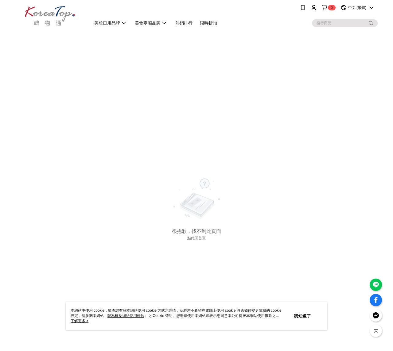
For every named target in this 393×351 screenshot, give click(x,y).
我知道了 (302, 316)
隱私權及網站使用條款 (125, 316)
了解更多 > (79, 321)
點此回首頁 (196, 238)
